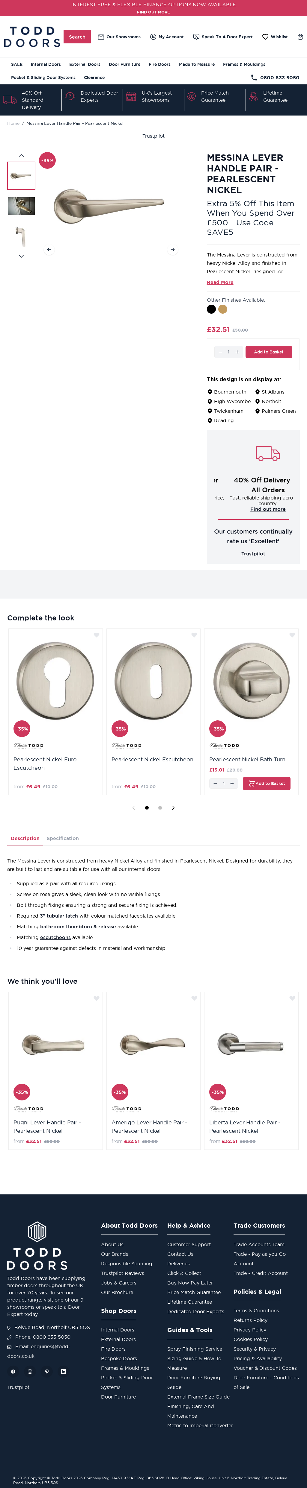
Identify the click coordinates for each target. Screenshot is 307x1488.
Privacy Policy (250, 1329)
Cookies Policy (251, 1339)
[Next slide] (173, 807)
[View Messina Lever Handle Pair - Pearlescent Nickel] (21, 176)
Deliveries (178, 1263)
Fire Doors (160, 64)
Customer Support (189, 1244)
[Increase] (237, 352)
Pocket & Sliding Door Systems (43, 77)
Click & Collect (184, 1273)
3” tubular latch (59, 915)
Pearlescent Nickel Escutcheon (152, 759)
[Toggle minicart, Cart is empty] (300, 37)
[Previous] (49, 249)
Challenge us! (253, 509)
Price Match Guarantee (194, 1292)
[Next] (172, 249)
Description (25, 838)
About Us (112, 1244)
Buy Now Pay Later (190, 1282)
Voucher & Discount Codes (265, 1368)
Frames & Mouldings (244, 64)
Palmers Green (279, 411)
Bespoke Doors (119, 1358)
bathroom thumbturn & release (79, 926)
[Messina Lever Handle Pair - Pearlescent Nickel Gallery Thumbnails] (21, 206)
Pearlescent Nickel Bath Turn (247, 759)
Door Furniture (124, 64)
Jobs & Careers (118, 1282)
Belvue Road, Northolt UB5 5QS (48, 1327)
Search (77, 37)
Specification (63, 838)
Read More (220, 282)
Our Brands (114, 1254)
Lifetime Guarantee (189, 1302)
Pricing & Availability (258, 1358)
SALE (16, 64)
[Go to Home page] (32, 37)
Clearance (94, 77)
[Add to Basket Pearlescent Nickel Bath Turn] (267, 783)
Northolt (271, 401)
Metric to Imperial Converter (200, 1425)
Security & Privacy (255, 1349)
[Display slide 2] (160, 807)
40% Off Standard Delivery (32, 100)
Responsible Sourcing (126, 1263)
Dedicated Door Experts (195, 1311)
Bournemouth (230, 391)
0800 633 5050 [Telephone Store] (275, 77)
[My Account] (167, 37)
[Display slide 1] (147, 807)
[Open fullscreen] (111, 206)
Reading (224, 420)
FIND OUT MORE (153, 11)
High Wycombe (232, 401)
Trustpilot (153, 136)
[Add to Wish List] (96, 634)
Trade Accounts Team (259, 1244)
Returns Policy (250, 1320)
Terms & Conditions (256, 1310)
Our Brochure (117, 1292)
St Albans (273, 391)
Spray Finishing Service (194, 1349)
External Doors (84, 64)
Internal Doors (46, 64)
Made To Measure (197, 64)
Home (13, 123)
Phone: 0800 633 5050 (38, 1337)
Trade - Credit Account (261, 1273)
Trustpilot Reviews (122, 1273)
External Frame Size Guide (198, 1396)
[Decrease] (220, 352)
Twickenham (228, 411)
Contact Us (180, 1254)
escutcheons (55, 937)
